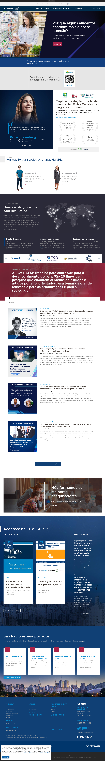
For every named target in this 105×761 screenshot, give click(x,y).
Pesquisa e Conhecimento (35, 714)
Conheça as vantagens (12, 677)
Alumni (58, 3)
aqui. (93, 732)
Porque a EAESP (10, 709)
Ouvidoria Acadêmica (56, 722)
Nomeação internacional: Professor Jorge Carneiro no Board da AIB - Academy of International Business (83, 584)
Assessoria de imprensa (57, 746)
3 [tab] (27, 145)
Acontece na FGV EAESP (59, 705)
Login (90, 3)
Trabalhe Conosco (56, 726)
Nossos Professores (11, 730)
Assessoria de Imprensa (57, 724)
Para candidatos (41, 3)
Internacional (9, 715)
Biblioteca (53, 720)
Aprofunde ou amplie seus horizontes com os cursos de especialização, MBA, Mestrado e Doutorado (71, 179)
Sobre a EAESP (10, 707)
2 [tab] (25, 145)
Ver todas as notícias (82, 613)
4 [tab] (30, 145)
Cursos (47, 8)
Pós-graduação (70, 173)
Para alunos (33, 3)
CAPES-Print (56, 730)
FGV (51, 1)
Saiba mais (57, 44)
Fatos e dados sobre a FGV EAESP (66, 117)
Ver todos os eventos (12, 610)
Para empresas (51, 3)
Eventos (53, 711)
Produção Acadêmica (34, 722)
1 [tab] (22, 145)
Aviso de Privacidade (44, 752)
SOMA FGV (9, 711)
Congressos (31, 720)
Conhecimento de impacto (61, 8)
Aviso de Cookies (27, 752)
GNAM (41, 247)
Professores (78, 8)
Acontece (25, 3)
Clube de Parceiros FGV (12, 713)
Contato (63, 3)
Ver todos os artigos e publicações (47, 464)
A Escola (39, 8)
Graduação (31, 173)
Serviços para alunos (11, 723)
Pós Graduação (32, 709)
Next (99, 258)
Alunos (9, 721)
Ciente (6, 757)
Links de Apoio (57, 715)
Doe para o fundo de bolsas (75, 3)
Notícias (53, 709)
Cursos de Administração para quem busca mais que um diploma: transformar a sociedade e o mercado (34, 179)
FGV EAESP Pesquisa (33, 718)
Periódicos (54, 718)
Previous (6, 258)
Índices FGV (31, 724)
